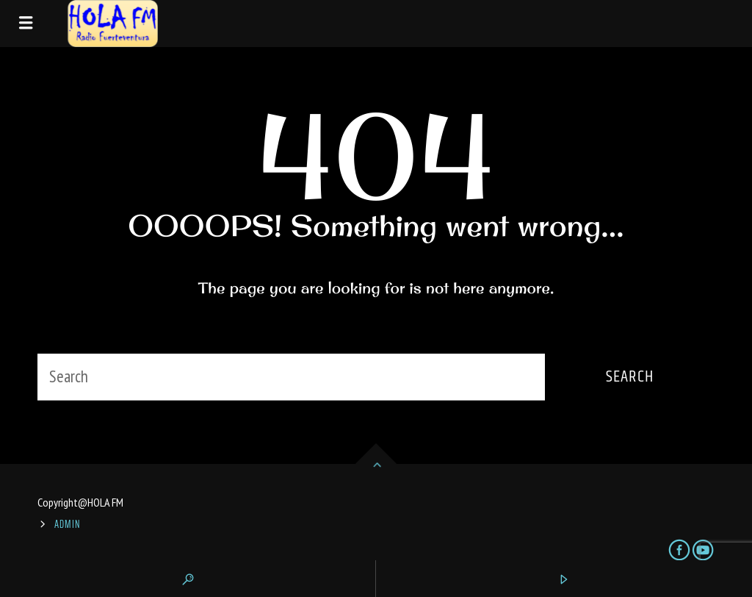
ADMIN (67, 524)
